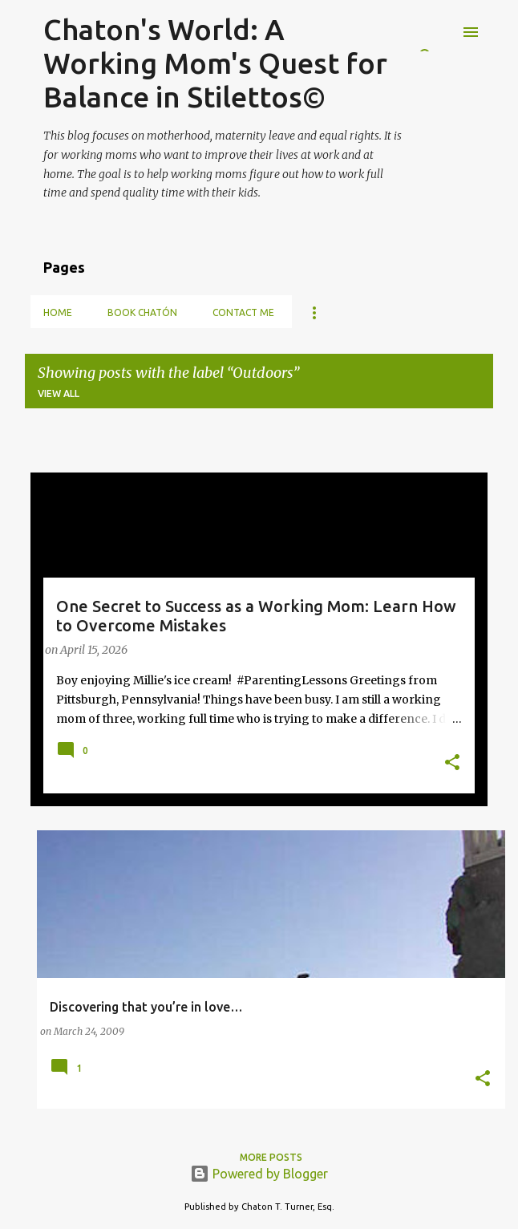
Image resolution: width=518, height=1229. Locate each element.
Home (57, 312)
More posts (271, 1157)
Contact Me (243, 312)
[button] (452, 763)
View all (58, 393)
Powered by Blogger (259, 1173)
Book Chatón (142, 312)
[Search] (438, 32)
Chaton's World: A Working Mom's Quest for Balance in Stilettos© (215, 63)
